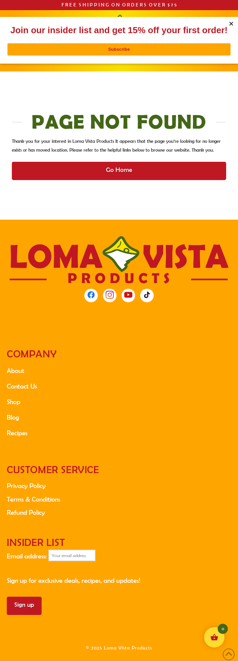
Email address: (51, 555)
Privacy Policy (26, 485)
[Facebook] (91, 295)
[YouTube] (128, 295)
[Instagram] (109, 295)
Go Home (119, 169)
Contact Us (22, 386)
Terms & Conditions (33, 499)
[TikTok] (147, 295)
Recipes (17, 433)
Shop (13, 401)
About (15, 370)
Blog (13, 417)
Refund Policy (26, 512)
